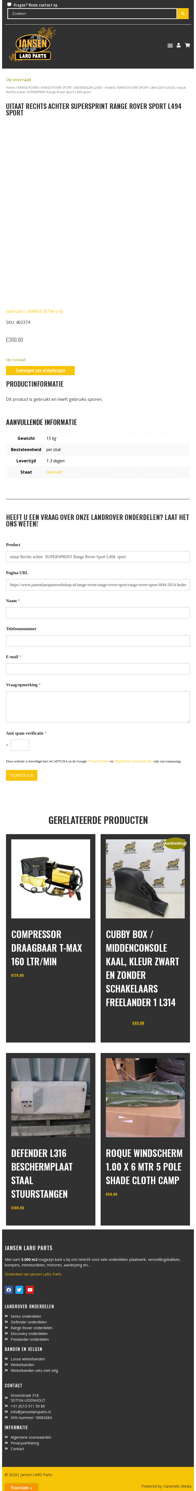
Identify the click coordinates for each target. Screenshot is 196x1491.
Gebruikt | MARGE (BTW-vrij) (34, 311)
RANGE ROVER (28, 87)
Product (13, 544)
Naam (13, 600)
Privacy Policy (98, 761)
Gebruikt (54, 472)
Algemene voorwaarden (133, 761)
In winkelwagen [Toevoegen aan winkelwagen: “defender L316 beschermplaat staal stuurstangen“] (30, 1221)
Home (10, 87)
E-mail (13, 657)
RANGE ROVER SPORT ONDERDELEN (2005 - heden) (78, 87)
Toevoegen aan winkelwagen (40, 370)
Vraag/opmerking (23, 685)
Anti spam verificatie (26, 733)
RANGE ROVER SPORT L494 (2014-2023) (146, 87)
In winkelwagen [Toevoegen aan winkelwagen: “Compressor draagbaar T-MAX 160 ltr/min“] (30, 988)
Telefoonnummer (21, 629)
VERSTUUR (21, 775)
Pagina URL (17, 572)
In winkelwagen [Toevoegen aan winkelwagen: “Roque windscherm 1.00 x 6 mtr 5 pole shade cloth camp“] (125, 1207)
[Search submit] (183, 13)
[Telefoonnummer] (98, 640)
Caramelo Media (176, 1486)
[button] (170, 45)
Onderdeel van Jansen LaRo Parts (33, 1274)
